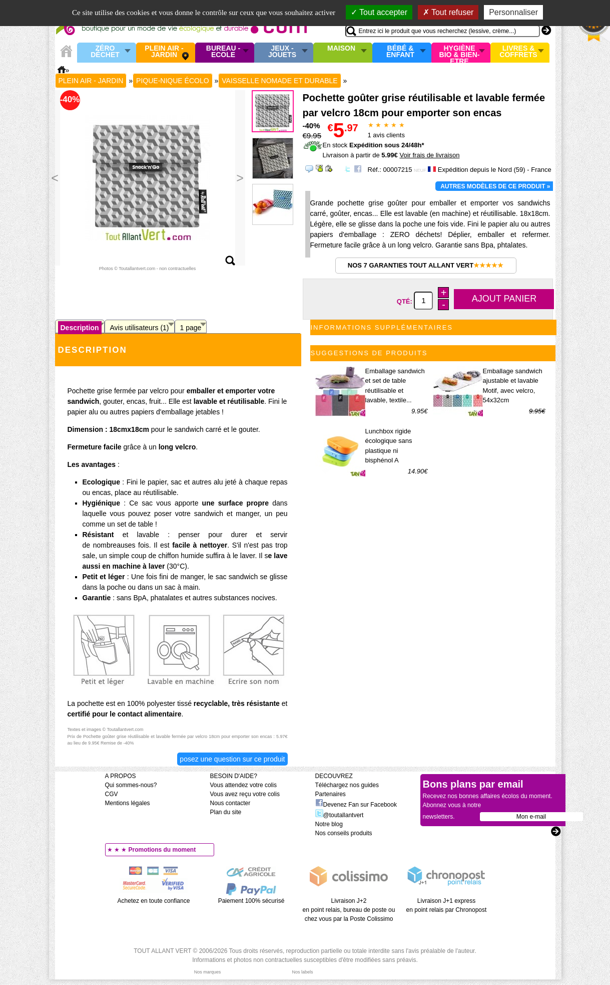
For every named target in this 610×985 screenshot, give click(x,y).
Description (80, 328)
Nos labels (302, 971)
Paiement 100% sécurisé (251, 900)
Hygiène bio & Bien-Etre (459, 52)
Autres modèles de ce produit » (495, 186)
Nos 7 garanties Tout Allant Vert (425, 265)
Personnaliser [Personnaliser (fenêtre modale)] (513, 12)
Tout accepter (379, 12)
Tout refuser (448, 12)
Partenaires (330, 794)
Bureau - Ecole (223, 52)
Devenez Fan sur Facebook (356, 804)
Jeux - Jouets (282, 52)
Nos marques (207, 971)
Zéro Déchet (105, 52)
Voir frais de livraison (429, 155)
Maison (341, 48)
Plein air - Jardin (164, 52)
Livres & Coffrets (518, 52)
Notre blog (329, 824)
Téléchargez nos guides (347, 785)
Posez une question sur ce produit (232, 759)
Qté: (405, 301)
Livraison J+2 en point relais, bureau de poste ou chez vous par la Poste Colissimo (349, 909)
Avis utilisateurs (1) (139, 328)
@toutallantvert (339, 815)
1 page (191, 328)
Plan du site (226, 812)
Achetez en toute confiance (154, 900)
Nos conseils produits (343, 833)
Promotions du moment (162, 849)
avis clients (386, 135)
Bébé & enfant (400, 52)
